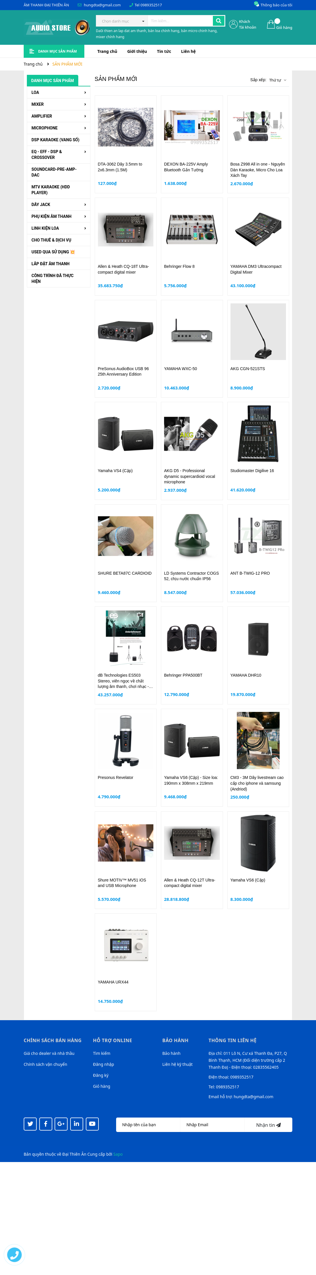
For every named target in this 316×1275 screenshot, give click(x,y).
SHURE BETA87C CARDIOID (125, 573)
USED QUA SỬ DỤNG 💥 (53, 252)
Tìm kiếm (101, 1053)
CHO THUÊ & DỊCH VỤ (51, 240)
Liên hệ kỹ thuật (177, 1064)
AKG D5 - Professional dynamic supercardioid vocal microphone (189, 476)
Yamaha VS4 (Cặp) (115, 470)
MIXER (37, 104)
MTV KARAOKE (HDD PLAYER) (50, 190)
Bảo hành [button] (175, 1040)
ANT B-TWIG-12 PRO (250, 573)
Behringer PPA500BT (183, 675)
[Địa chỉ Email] (212, 1125)
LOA (35, 92)
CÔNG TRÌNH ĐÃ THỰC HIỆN (52, 278)
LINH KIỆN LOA (45, 228)
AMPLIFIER (41, 116)
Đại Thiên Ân (74, 1154)
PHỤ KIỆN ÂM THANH (51, 216)
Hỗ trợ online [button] (112, 1040)
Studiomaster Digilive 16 (252, 470)
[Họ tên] (148, 1125)
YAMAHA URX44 (113, 982)
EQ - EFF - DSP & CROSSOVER (46, 154)
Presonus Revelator (115, 777)
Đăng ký (101, 1075)
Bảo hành (171, 1053)
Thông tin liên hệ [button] (233, 1040)
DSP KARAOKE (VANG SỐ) (55, 140)
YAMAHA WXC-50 (180, 368)
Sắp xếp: (258, 79)
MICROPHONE (44, 128)
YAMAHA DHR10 (246, 675)
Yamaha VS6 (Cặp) (248, 880)
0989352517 (151, 5)
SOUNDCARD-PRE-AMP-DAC (54, 172)
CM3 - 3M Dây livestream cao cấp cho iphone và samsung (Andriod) (257, 783)
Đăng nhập (103, 1064)
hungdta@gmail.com (102, 5)
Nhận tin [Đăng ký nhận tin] (268, 1125)
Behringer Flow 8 (179, 266)
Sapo (118, 1154)
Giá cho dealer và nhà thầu (49, 1053)
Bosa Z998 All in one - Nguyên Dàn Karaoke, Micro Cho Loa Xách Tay (258, 170)
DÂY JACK (40, 204)
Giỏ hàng (101, 1086)
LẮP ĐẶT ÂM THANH (50, 263)
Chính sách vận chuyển (45, 1064)
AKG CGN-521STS (248, 368)
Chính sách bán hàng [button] (53, 1040)
